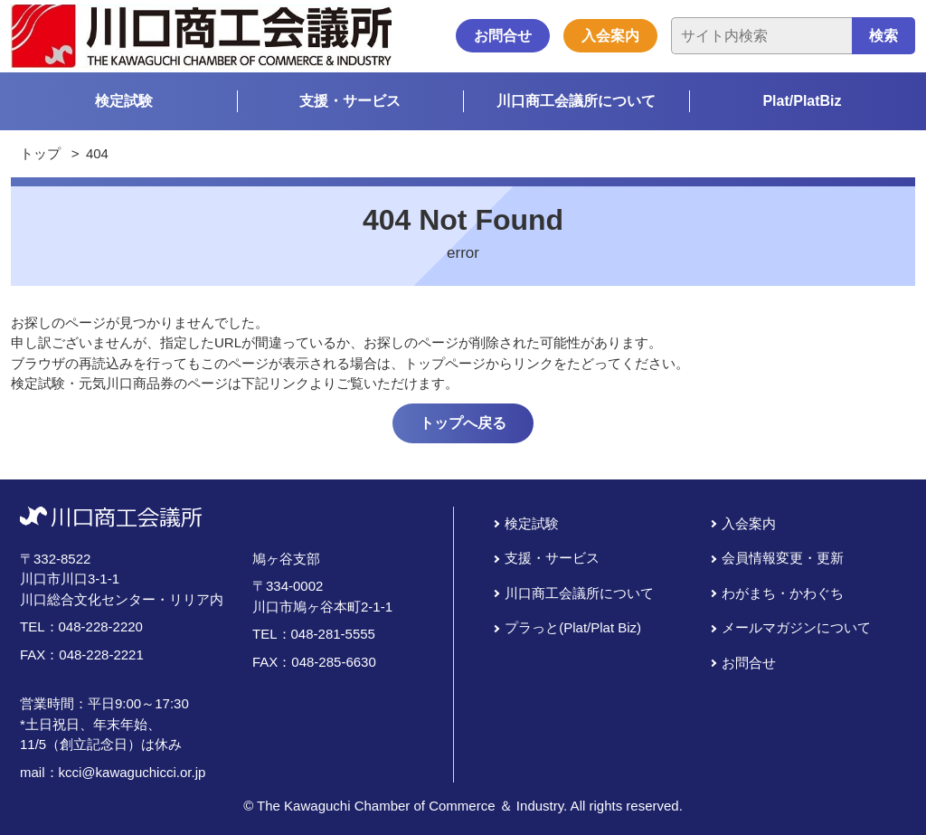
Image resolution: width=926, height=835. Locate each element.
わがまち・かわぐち (783, 593)
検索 (883, 35)
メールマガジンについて (796, 627)
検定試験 (124, 101)
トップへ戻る (463, 423)
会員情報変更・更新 (783, 557)
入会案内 (610, 35)
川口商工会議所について (576, 101)
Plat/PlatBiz (801, 101)
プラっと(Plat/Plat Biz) (573, 627)
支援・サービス (350, 101)
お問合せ (503, 35)
